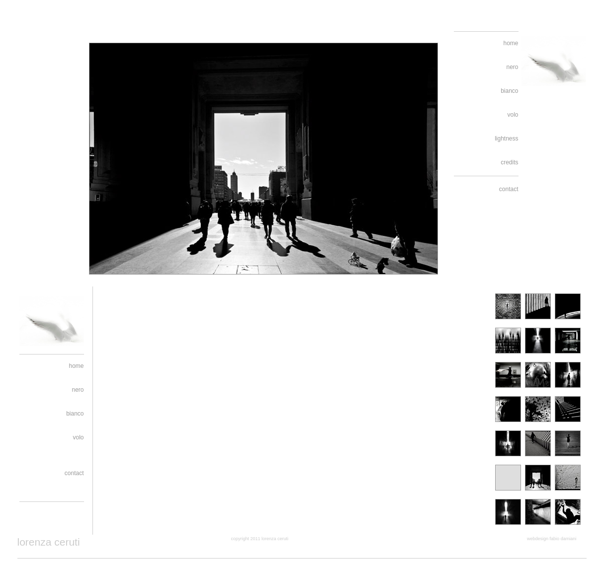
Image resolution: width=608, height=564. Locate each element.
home (510, 43)
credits (509, 162)
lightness (506, 138)
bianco (509, 90)
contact (509, 189)
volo (512, 114)
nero (512, 67)
